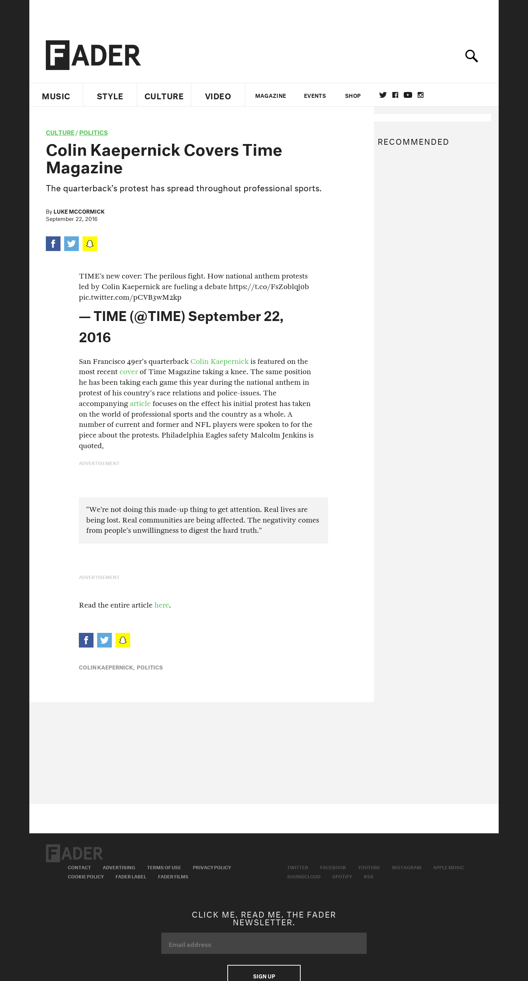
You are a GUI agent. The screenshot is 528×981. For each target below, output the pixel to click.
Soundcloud (303, 875)
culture (60, 131)
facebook (395, 95)
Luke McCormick (79, 210)
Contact (79, 866)
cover (129, 372)
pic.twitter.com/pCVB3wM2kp (130, 297)
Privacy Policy (212, 866)
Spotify (342, 875)
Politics (93, 131)
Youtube (369, 866)
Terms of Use (164, 866)
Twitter (383, 95)
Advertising (119, 866)
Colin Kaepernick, (107, 666)
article (140, 403)
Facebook (333, 866)
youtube (408, 95)
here (161, 605)
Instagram (406, 866)
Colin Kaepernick (219, 361)
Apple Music (448, 866)
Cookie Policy (86, 875)
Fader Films (173, 875)
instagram (420, 95)
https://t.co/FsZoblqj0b (269, 287)
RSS (369, 875)
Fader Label (130, 875)
